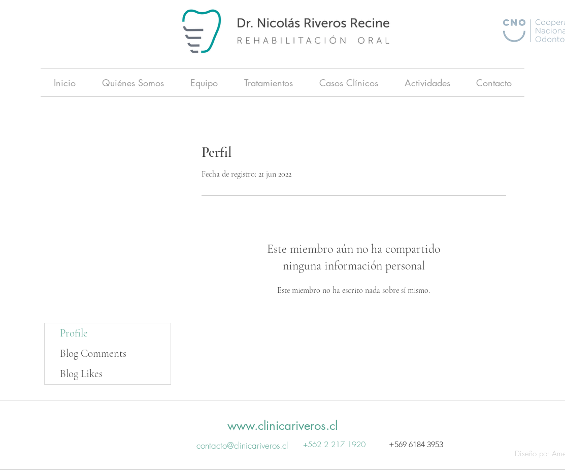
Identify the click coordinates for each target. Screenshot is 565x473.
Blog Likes (81, 373)
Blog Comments (93, 353)
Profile (74, 333)
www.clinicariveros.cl (282, 425)
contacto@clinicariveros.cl (242, 445)
